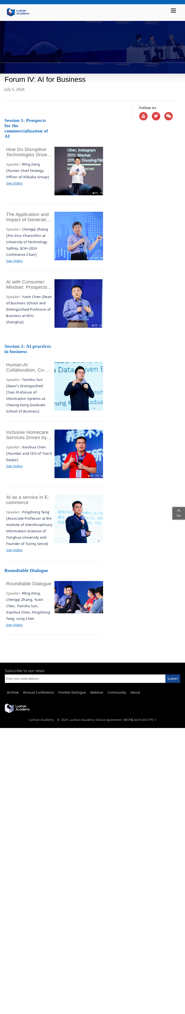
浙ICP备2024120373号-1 (139, 719)
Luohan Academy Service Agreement (95, 719)
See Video (14, 183)
